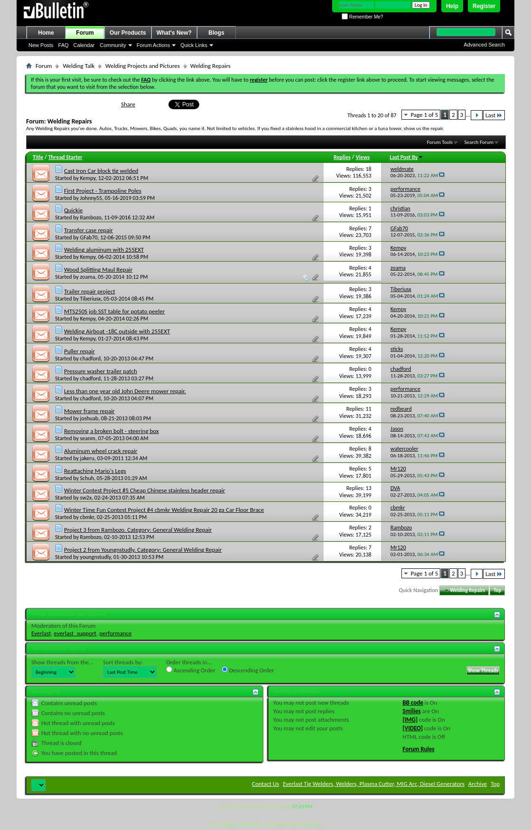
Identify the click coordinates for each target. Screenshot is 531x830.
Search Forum (479, 142)
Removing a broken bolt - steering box (111, 430)
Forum (84, 32)
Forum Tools (440, 142)
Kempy (87, 178)
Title (38, 157)
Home (46, 32)
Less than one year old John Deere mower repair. (125, 391)
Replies (342, 157)
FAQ (63, 45)
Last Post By (406, 157)
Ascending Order (190, 670)
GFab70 (89, 237)
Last (494, 115)
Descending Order (248, 670)
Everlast (41, 633)
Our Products (128, 32)
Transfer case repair (88, 230)
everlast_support (75, 633)
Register (484, 6)
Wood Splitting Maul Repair (98, 269)
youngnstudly (95, 557)
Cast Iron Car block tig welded (101, 170)
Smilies (411, 711)
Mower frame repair (89, 411)
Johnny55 (91, 198)
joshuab (89, 418)
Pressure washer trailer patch (100, 371)
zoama (87, 277)
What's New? (174, 32)
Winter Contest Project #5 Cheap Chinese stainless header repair (144, 490)
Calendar (84, 45)
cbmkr (87, 517)
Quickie (73, 210)
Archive (477, 783)
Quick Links (193, 45)
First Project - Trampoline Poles (102, 190)
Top (497, 590)
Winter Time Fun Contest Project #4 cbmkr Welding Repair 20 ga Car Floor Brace (164, 509)
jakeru (87, 458)
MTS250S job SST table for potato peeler (114, 311)
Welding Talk (78, 65)
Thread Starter (65, 157)
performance (115, 633)
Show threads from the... (62, 662)
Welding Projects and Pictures (142, 65)
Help (452, 6)
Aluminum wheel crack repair (100, 450)
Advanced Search (484, 44)
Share (128, 104)
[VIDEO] (412, 728)
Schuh (87, 478)
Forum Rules (418, 749)
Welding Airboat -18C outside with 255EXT (117, 331)
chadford (90, 358)
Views (362, 157)
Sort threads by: (123, 662)
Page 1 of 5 (424, 114)
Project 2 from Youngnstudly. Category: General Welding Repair (143, 549)
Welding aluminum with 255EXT (104, 249)
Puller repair (79, 351)
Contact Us (265, 783)
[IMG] (410, 719)
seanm (87, 438)
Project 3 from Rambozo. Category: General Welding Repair (138, 529)
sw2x (86, 497)
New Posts (41, 45)
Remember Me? (362, 16)
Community (113, 45)
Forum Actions (153, 45)
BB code (412, 702)
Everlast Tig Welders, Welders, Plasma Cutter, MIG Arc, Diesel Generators (374, 783)
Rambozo (91, 217)
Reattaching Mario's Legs (95, 470)
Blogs (216, 32)
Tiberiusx (90, 298)
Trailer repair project (89, 291)
